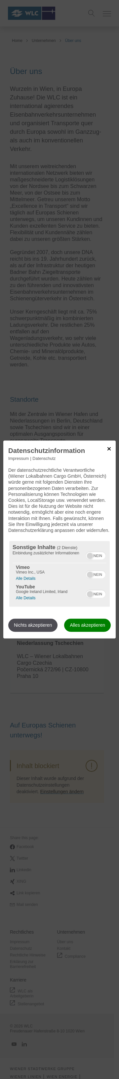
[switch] (95, 555)
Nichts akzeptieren (33, 625)
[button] (90, 556)
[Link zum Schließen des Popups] (109, 448)
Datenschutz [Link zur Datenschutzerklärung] (44, 458)
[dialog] (59, 539)
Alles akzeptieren (87, 625)
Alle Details (25, 578)
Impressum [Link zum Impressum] (18, 458)
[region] (59, 574)
